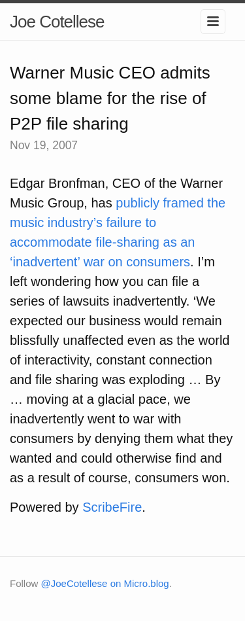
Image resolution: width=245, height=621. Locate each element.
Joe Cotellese (57, 21)
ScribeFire (112, 507)
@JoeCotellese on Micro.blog (105, 583)
